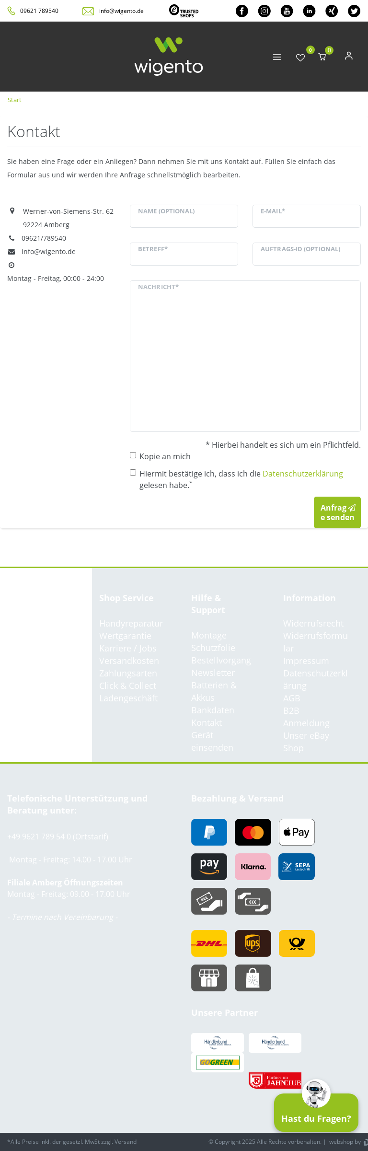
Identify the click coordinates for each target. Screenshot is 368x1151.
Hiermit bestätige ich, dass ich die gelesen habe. (241, 479)
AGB (291, 698)
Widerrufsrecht (313, 623)
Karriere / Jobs (128, 648)
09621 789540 (39, 11)
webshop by (344, 1142)
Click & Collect (127, 685)
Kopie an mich (165, 456)
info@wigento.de (121, 11)
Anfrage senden (338, 512)
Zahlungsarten (128, 673)
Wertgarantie (125, 635)
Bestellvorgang (221, 660)
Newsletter (213, 672)
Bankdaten (212, 710)
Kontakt (206, 722)
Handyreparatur (131, 623)
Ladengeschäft (128, 698)
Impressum (306, 660)
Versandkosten (129, 660)
